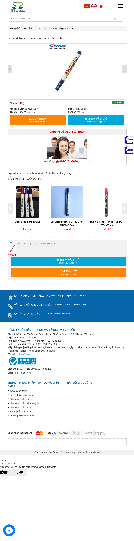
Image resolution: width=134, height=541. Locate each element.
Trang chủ (15, 28)
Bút (45, 28)
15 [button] (98, 237)
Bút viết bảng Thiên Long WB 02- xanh (32, 247)
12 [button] (83, 237)
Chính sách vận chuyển (21, 399)
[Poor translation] (19, 472)
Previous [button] (10, 208)
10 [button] (74, 237)
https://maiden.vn (26, 354)
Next (124, 69)
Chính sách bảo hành (20, 407)
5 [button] (50, 237)
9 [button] (69, 237)
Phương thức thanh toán (22, 415)
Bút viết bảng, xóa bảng (62, 28)
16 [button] (102, 237)
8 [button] (64, 237)
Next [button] (124, 208)
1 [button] (31, 237)
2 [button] (36, 237)
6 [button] (55, 237)
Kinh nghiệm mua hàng (21, 395)
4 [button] (45, 237)
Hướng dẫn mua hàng (21, 411)
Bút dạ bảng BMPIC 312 (27, 222)
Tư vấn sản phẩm (18, 391)
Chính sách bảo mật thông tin (24, 403)
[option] (27, 208)
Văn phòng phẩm (31, 28)
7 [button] (60, 237)
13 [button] (88, 237)
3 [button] (40, 237)
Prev (10, 69)
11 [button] (79, 237)
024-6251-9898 (68, 161)
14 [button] (93, 237)
